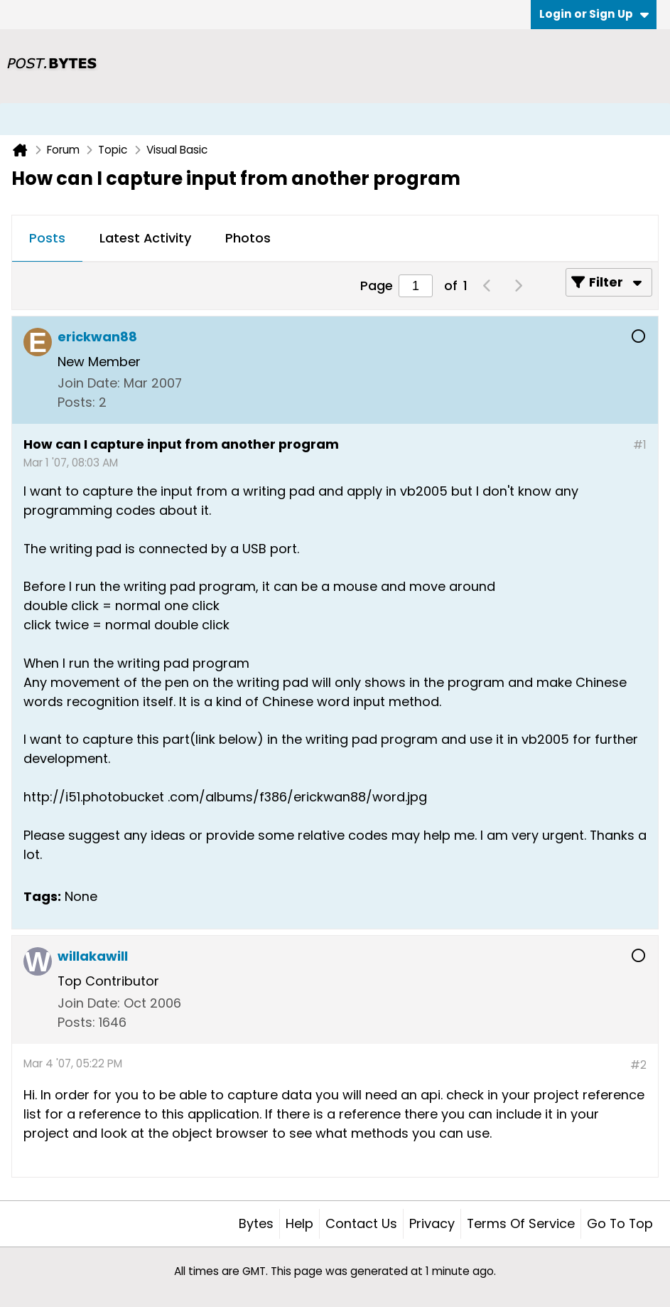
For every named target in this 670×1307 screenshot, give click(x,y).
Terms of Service (521, 1223)
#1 (640, 444)
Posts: (76, 402)
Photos (248, 238)
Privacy (432, 1223)
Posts (47, 238)
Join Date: (89, 383)
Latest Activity (145, 238)
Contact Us (361, 1223)
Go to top (620, 1223)
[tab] (47, 238)
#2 (638, 1064)
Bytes (256, 1223)
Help (299, 1223)
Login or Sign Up (594, 13)
